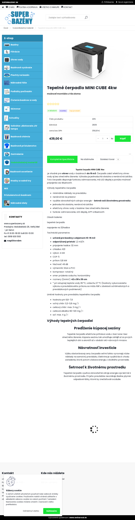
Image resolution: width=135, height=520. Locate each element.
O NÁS (10, 7)
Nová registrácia (125, 2)
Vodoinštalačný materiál (23, 28)
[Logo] (20, 17)
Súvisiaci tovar (110, 159)
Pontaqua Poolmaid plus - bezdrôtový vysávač (59, 428)
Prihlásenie (109, 2)
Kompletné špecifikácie (62, 159)
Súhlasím (51, 510)
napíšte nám (14, 240)
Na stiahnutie (87, 159)
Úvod (6, 28)
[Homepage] (3, 7)
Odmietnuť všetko (31, 511)
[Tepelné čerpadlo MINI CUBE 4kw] (90, 59)
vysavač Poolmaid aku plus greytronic (119, 424)
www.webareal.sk (78, 517)
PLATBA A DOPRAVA (27, 7)
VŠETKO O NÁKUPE (49, 7)
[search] (86, 18)
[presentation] (48, 424)
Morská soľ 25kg (86, 428)
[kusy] (102, 138)
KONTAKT (66, 7)
